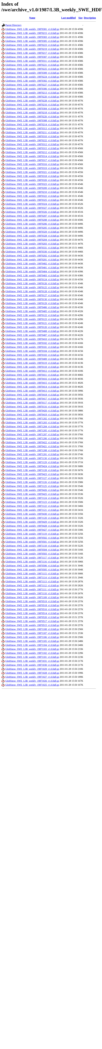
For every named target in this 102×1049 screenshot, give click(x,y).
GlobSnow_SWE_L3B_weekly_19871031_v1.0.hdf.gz (32, 661)
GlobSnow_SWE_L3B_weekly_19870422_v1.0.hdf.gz (32, 442)
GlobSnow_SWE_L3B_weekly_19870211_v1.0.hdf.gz (32, 132)
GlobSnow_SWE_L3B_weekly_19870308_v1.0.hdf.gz (32, 120)
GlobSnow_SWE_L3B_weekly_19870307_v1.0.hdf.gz (32, 57)
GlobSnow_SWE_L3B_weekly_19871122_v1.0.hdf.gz (32, 506)
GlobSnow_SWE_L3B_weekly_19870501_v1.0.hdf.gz (32, 541)
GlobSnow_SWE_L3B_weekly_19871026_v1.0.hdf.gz (32, 681)
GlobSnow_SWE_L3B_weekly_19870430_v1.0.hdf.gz (32, 514)
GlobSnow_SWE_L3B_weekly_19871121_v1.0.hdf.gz (32, 510)
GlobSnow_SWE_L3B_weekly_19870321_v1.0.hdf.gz (32, 172)
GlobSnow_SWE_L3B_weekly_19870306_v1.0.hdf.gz (32, 88)
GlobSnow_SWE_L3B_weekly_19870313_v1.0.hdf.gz (32, 128)
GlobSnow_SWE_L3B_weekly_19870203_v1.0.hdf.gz (32, 243)
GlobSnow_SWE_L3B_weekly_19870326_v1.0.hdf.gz (32, 212)
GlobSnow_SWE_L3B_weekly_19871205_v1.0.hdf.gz (32, 430)
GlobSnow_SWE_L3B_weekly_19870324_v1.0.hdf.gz (32, 204)
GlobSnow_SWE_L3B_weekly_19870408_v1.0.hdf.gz (32, 331)
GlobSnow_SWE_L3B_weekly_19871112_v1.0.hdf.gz (32, 585)
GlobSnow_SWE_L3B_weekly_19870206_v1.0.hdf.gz (32, 224)
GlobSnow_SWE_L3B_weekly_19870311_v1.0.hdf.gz (32, 61)
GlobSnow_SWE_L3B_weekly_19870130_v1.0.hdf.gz (32, 299)
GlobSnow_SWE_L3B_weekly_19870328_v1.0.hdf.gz (32, 235)
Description (90, 18)
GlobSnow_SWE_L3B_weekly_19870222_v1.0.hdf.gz (32, 140)
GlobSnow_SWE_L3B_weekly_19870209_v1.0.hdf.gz (32, 188)
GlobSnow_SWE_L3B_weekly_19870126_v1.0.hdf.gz (32, 283)
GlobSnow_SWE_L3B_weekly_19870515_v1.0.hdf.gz (32, 625)
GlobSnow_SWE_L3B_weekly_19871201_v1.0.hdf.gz (32, 454)
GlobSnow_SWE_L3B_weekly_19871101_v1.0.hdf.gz (32, 657)
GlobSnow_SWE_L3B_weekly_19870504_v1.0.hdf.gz (32, 549)
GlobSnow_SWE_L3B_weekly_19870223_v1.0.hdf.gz (32, 45)
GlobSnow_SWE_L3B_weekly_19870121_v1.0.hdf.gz (32, 323)
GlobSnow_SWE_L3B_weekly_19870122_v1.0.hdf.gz (32, 315)
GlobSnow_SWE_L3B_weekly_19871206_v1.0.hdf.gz (32, 438)
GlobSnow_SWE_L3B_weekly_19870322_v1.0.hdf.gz (32, 196)
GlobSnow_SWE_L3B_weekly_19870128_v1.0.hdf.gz (32, 291)
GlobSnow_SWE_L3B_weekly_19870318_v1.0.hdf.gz (32, 176)
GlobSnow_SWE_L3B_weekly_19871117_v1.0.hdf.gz (32, 557)
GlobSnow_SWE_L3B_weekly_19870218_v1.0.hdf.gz (32, 112)
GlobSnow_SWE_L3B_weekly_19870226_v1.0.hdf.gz (32, 116)
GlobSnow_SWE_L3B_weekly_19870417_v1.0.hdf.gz (32, 398)
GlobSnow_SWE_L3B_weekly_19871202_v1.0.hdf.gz (32, 418)
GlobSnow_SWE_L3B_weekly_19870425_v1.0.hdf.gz (32, 494)
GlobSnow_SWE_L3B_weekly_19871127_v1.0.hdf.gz (32, 478)
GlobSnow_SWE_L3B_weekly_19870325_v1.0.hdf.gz (32, 200)
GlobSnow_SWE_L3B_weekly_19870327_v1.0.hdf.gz (32, 208)
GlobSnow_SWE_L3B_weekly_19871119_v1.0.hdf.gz (32, 534)
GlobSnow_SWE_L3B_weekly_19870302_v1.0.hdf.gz (32, 80)
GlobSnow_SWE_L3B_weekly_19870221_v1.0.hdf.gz (32, 65)
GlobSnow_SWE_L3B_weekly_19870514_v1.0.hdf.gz (32, 613)
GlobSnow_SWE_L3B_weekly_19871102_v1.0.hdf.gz (32, 653)
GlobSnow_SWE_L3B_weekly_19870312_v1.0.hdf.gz (32, 144)
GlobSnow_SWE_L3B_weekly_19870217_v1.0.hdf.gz (32, 53)
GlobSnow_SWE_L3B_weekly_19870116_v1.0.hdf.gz (32, 406)
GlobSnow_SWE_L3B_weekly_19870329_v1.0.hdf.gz (32, 231)
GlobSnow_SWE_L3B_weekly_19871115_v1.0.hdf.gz (32, 573)
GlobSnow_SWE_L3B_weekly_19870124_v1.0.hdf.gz (32, 279)
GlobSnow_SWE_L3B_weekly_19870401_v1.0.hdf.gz (32, 267)
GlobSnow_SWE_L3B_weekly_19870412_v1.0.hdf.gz (32, 371)
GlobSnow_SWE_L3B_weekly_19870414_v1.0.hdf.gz (32, 386)
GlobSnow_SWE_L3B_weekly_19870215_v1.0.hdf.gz (32, 33)
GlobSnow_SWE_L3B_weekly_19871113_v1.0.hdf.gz (32, 581)
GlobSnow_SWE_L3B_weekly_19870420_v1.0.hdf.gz (32, 410)
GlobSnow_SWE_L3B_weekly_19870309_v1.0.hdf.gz (32, 73)
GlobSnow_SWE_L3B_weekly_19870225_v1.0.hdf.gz (32, 69)
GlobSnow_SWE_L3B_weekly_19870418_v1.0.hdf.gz (32, 394)
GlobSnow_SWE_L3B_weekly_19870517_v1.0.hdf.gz (32, 621)
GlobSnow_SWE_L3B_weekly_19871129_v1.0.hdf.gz (32, 462)
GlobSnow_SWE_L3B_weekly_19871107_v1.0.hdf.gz (32, 633)
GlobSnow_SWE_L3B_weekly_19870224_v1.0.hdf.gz (32, 77)
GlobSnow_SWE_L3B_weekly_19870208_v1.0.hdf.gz (32, 220)
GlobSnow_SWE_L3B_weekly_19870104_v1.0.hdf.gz (32, 351)
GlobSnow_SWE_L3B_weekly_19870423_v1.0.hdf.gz (32, 474)
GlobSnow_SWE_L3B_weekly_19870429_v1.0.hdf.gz (32, 522)
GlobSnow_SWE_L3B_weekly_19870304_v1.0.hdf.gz (32, 108)
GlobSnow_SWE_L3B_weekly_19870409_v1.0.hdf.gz (32, 359)
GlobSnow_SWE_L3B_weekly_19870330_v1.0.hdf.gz (32, 251)
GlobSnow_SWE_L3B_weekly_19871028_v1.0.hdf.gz (32, 673)
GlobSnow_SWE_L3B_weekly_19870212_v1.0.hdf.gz (32, 152)
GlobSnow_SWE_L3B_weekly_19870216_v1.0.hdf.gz (32, 104)
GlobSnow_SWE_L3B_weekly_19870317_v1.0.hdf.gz (32, 160)
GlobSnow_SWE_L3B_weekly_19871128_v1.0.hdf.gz (32, 470)
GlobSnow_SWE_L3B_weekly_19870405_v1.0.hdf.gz (32, 311)
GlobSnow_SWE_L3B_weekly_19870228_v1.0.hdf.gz (32, 100)
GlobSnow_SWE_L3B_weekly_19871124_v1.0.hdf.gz (32, 498)
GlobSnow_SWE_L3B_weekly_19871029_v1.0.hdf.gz (32, 669)
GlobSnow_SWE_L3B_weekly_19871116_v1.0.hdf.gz (32, 561)
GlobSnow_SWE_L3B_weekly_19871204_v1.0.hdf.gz (32, 426)
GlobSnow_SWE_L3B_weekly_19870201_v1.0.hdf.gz (32, 259)
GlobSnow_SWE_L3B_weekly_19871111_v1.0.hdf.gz (32, 589)
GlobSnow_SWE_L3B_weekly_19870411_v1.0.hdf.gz (32, 375)
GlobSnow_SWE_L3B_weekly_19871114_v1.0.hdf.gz (32, 577)
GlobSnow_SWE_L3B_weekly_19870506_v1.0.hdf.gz (32, 565)
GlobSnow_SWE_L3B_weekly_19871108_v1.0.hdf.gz (32, 629)
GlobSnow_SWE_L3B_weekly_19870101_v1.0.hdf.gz (32, 347)
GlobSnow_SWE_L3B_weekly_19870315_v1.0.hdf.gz (32, 148)
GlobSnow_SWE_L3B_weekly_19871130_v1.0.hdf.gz (32, 458)
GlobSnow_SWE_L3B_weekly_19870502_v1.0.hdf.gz (32, 537)
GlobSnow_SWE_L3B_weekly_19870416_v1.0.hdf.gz (32, 379)
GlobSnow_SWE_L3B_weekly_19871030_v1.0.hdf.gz (32, 665)
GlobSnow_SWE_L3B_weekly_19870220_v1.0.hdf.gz (32, 96)
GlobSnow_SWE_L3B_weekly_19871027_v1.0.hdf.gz (32, 677)
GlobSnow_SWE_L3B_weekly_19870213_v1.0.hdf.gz (32, 92)
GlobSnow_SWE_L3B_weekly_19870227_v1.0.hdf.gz (32, 84)
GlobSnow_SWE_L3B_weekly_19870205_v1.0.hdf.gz (32, 228)
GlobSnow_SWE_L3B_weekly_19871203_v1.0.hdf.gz (32, 422)
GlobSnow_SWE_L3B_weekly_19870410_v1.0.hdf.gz (32, 339)
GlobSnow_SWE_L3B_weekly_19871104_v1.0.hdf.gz (32, 645)
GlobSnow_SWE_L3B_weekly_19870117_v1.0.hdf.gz (32, 402)
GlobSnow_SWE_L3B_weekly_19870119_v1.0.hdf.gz (32, 363)
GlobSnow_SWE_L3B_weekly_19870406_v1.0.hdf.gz (32, 307)
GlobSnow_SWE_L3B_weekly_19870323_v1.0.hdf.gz (32, 184)
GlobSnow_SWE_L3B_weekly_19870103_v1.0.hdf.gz (32, 355)
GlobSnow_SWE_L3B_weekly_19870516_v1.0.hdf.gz (32, 609)
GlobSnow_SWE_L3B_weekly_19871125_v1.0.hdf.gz (32, 486)
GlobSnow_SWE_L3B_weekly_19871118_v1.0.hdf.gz (32, 545)
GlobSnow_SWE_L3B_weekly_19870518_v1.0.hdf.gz (32, 605)
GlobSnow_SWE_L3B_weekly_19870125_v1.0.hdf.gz (32, 287)
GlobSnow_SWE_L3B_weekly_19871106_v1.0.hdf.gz (32, 637)
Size (80, 18)
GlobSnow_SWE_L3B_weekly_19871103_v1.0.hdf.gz (32, 649)
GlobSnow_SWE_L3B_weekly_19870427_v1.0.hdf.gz (32, 530)
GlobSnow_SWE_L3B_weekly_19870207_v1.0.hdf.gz (32, 216)
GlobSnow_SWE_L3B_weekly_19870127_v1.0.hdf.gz (32, 295)
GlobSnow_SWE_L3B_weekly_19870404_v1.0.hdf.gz (32, 271)
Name (32, 18)
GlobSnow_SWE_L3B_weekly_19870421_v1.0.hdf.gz (32, 446)
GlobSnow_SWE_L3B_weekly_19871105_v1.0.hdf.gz (32, 641)
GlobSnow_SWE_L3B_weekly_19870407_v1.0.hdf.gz (32, 335)
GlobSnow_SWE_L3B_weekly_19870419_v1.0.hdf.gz (32, 414)
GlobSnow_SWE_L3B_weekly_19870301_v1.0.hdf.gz (32, 29)
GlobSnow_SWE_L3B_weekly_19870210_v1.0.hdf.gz (32, 192)
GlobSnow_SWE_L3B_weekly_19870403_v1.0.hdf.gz (32, 275)
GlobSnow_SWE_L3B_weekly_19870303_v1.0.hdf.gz (32, 37)
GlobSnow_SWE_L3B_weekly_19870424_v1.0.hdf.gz (32, 466)
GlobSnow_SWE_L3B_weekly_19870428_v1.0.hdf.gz (32, 526)
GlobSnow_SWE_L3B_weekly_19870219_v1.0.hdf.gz (32, 49)
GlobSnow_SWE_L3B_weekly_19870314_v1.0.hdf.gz (32, 156)
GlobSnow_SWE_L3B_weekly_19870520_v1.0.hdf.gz (32, 617)
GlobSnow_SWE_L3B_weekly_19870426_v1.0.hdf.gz (32, 490)
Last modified (68, 18)
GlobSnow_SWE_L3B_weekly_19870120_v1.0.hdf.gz (32, 327)
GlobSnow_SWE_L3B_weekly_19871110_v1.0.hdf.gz (32, 593)
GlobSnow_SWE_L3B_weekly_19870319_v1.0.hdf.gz (32, 168)
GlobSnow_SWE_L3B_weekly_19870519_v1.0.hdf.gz (32, 601)
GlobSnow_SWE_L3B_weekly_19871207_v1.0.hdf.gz (32, 434)
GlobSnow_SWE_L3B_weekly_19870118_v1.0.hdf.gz (32, 367)
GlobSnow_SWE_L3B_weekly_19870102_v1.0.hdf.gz (32, 343)
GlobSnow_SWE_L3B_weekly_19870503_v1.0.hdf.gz (32, 553)
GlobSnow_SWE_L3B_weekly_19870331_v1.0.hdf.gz (32, 247)
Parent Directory (13, 25)
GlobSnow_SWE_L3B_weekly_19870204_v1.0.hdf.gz (32, 239)
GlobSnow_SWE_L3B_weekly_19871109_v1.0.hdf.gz (32, 597)
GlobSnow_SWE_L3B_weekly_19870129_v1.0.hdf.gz (32, 303)
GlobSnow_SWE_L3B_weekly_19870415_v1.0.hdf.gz (32, 383)
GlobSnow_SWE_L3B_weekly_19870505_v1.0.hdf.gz (32, 569)
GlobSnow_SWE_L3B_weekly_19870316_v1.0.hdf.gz (32, 164)
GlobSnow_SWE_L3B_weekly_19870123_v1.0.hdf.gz (32, 319)
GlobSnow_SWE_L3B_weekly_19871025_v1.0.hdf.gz (32, 685)
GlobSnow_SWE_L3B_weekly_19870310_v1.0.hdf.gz (32, 136)
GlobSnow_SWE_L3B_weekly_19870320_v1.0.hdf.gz (32, 180)
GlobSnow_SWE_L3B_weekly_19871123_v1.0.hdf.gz (32, 502)
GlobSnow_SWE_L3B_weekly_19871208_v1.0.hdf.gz (32, 450)
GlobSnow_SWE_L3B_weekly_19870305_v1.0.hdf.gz (32, 41)
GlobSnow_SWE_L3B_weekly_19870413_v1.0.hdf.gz (32, 390)
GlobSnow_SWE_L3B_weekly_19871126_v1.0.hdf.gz (32, 482)
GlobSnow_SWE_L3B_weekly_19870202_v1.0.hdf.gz (32, 255)
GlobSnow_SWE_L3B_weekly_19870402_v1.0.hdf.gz (32, 263)
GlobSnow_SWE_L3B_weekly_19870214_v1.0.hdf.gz (32, 124)
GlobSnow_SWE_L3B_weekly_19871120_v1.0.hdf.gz (32, 518)
